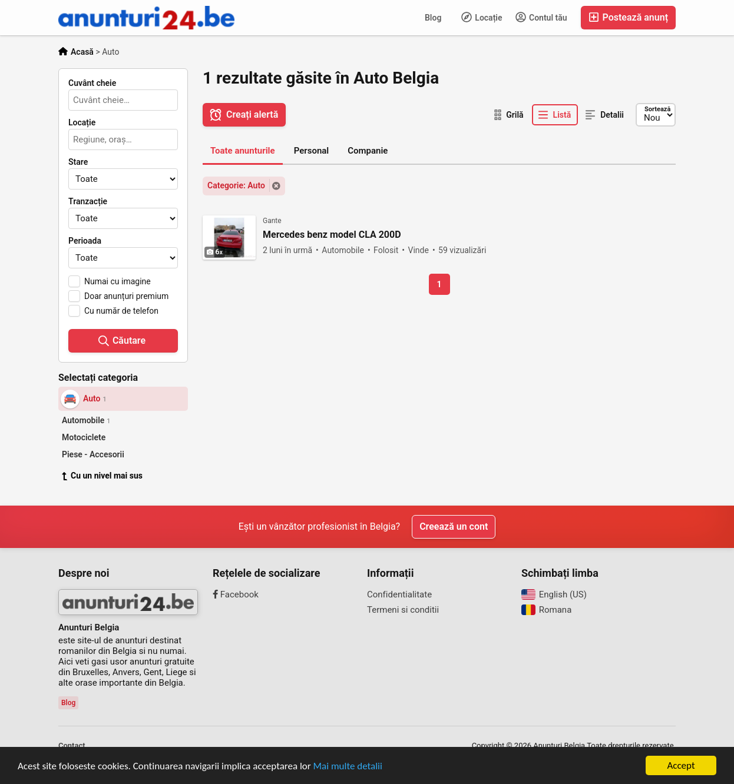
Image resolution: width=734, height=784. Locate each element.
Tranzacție (87, 201)
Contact (71, 745)
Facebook (236, 594)
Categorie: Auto (236, 185)
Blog (433, 17)
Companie (368, 150)
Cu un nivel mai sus (102, 475)
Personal (311, 150)
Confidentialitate (399, 594)
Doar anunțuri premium (126, 296)
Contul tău (541, 17)
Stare (78, 162)
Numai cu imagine (117, 281)
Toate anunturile (242, 150)
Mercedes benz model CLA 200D (332, 235)
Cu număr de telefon (121, 310)
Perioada (84, 240)
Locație (481, 17)
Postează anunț (628, 17)
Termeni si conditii (403, 609)
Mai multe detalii (347, 766)
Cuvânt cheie (92, 83)
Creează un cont (453, 526)
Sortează (657, 109)
